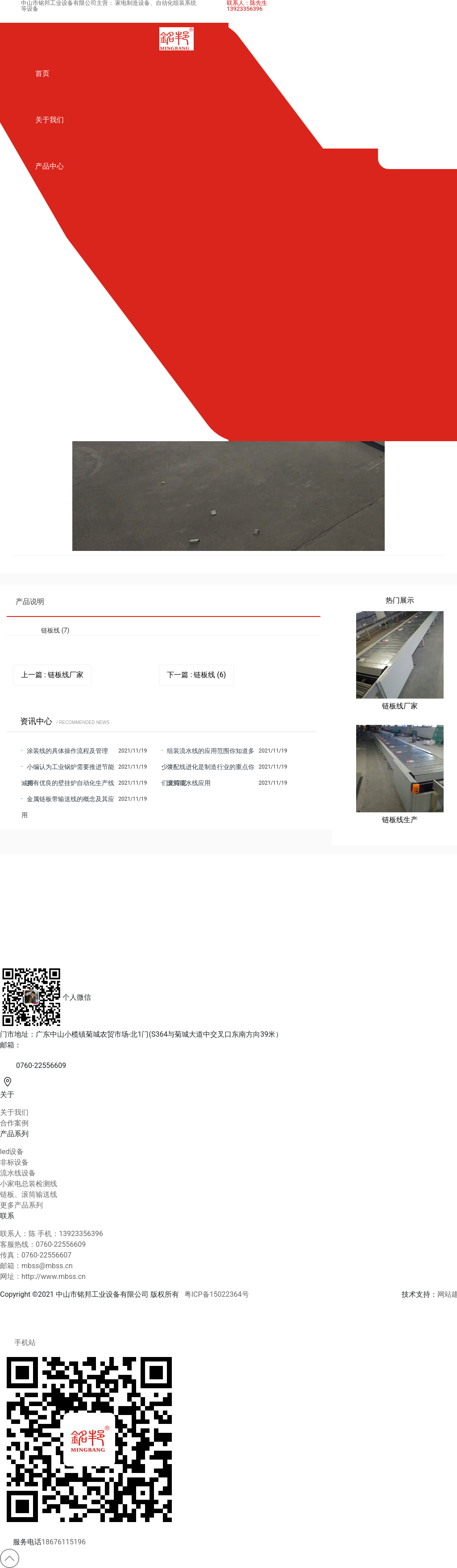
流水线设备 (18, 1173)
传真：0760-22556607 (35, 1255)
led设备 (12, 1151)
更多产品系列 (21, 1205)
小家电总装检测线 (28, 1183)
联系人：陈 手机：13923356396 (51, 1233)
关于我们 (49, 120)
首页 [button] (42, 73)
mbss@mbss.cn (47, 1045)
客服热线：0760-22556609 (43, 1244)
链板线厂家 (400, 706)
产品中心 (49, 166)
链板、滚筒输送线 (28, 1194)
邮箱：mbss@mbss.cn (36, 1266)
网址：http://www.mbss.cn (43, 1276)
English (46, 410)
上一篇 (52, 675)
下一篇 (196, 675)
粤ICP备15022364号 (216, 1294)
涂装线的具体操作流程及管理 (67, 750)
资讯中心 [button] (49, 310)
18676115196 (64, 1542)
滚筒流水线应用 (189, 782)
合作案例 (49, 263)
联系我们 (49, 364)
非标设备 (14, 1162)
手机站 (18, 1342)
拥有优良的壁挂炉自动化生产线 (70, 782)
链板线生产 (400, 819)
